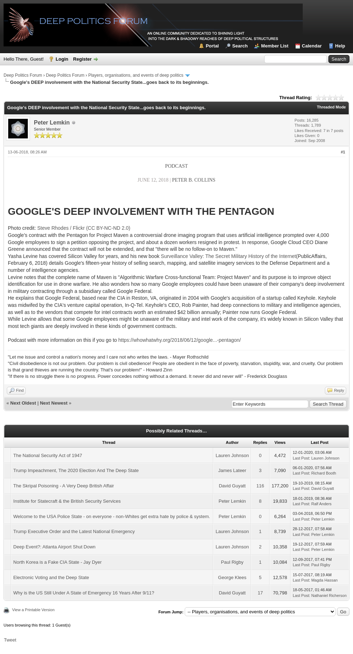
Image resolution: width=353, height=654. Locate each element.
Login (62, 59)
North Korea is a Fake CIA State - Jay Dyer (57, 562)
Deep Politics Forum (23, 75)
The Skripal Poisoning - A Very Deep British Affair (63, 485)
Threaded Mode (331, 107)
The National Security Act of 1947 (47, 455)
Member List (274, 46)
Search (239, 46)
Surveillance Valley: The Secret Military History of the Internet (228, 256)
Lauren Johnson (232, 455)
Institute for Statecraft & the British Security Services (67, 501)
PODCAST (176, 166)
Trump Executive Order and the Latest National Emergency (74, 531)
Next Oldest (23, 403)
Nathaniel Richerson (329, 595)
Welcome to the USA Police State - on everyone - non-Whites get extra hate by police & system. (111, 516)
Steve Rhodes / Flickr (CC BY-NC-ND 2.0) (84, 228)
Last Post (301, 458)
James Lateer (232, 470)
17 (260, 592)
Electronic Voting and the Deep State (51, 577)
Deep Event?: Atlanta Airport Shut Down (54, 546)
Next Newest (53, 403)
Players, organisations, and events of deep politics (135, 75)
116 (260, 485)
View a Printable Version (33, 610)
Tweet (10, 640)
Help (340, 46)
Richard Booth (323, 473)
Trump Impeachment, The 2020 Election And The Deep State (76, 470)
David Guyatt (232, 485)
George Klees (232, 577)
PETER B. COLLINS (193, 180)
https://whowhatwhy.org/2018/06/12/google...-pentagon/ (179, 340)
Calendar (312, 46)
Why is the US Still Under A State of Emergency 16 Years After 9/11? (83, 592)
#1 (343, 152)
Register (82, 59)
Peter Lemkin (52, 123)
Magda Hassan (324, 580)
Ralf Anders (321, 504)
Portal (212, 46)
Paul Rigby (232, 562)
